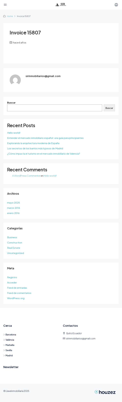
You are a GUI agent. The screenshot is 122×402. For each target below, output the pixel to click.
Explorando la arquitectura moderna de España (33, 143)
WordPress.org (15, 298)
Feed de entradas (17, 287)
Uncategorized (15, 252)
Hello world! (13, 132)
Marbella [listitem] (8, 345)
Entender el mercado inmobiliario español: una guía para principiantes (45, 137)
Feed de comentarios (19, 292)
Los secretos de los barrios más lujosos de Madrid (35, 148)
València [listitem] (8, 339)
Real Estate (13, 247)
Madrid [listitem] (8, 355)
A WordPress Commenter (26, 175)
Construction (14, 242)
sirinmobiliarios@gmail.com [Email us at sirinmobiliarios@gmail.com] (80, 338)
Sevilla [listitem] (7, 350)
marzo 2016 (13, 207)
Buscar (11, 102)
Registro (12, 277)
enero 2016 (13, 212)
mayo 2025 (13, 202)
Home (10, 16)
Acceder (12, 282)
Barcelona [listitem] (9, 334)
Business (12, 237)
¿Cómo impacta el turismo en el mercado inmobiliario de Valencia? (43, 153)
